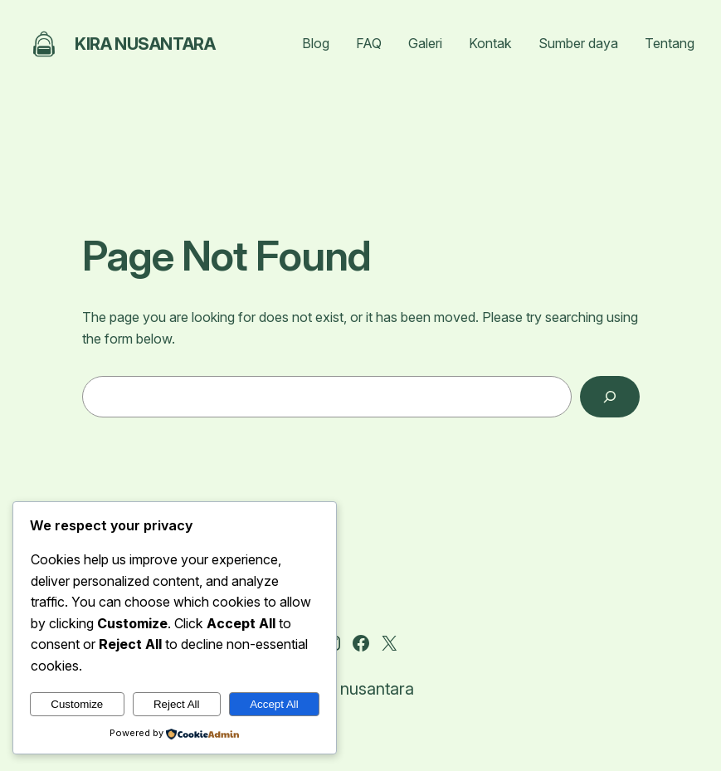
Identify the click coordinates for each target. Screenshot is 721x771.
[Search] (609, 396)
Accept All (274, 704)
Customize (77, 704)
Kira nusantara (145, 44)
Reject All (176, 704)
